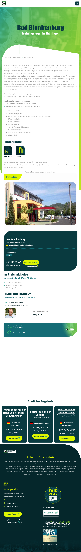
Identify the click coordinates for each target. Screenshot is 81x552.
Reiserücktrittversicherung (51, 516)
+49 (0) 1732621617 (22, 332)
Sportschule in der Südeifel (40, 413)
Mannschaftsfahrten (13, 506)
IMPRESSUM (39, 475)
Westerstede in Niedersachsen (66, 411)
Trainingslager (17, 57)
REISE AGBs (27, 475)
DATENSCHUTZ (51, 475)
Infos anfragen (11, 514)
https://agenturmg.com (50, 544)
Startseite (8, 57)
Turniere (9, 500)
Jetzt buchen (13, 522)
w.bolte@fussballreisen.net (18, 305)
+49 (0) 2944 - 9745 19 (16, 302)
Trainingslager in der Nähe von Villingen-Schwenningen (14, 412)
